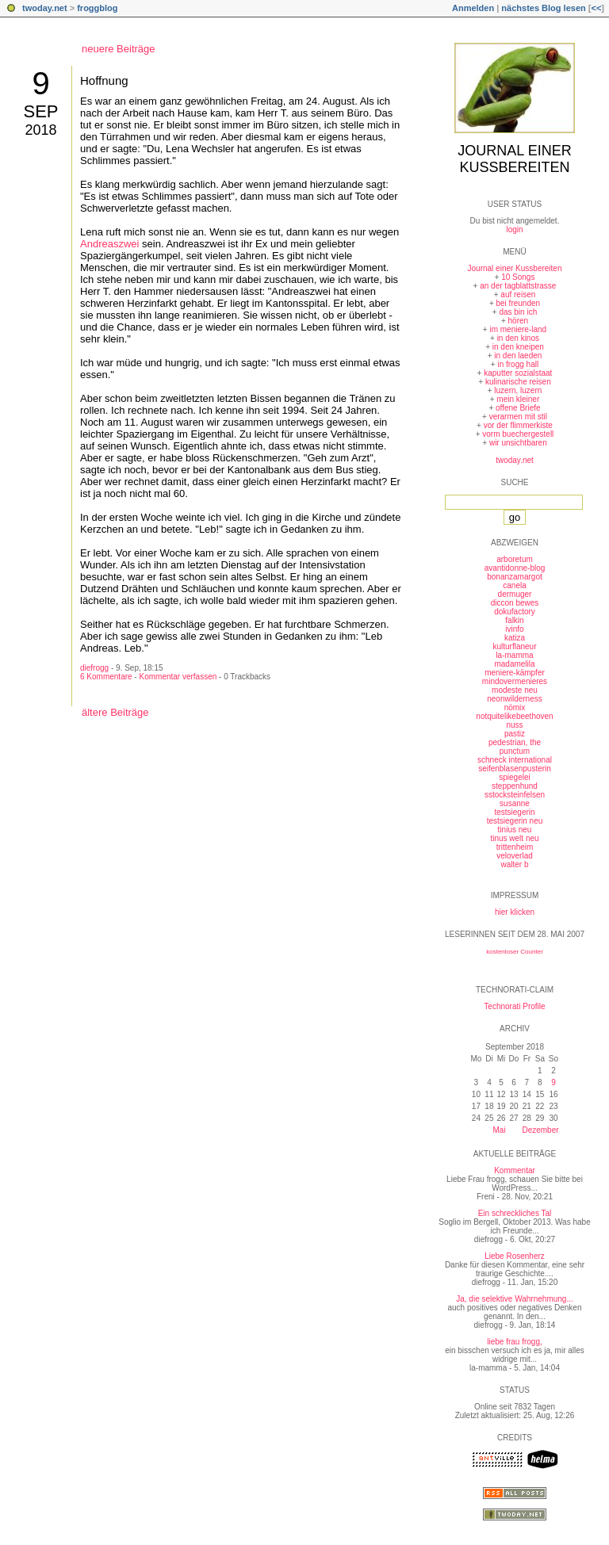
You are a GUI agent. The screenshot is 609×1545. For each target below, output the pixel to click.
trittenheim (515, 847)
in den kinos (518, 338)
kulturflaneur (514, 646)
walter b (514, 864)
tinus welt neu (514, 838)
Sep (40, 111)
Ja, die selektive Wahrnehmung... (514, 1299)
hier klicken (514, 912)
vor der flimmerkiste (518, 425)
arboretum (514, 559)
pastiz (514, 733)
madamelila (514, 664)
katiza (514, 637)
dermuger (515, 594)
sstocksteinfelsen (515, 794)
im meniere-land (517, 329)
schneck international (514, 759)
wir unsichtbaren (518, 442)
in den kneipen (518, 346)
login (514, 229)
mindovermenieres (514, 681)
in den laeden (518, 355)
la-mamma (514, 655)
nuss (514, 725)
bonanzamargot (514, 576)
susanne (515, 803)
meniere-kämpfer (515, 672)
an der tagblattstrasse (518, 285)
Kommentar (514, 1170)
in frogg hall (517, 364)
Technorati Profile (514, 1006)
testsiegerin (514, 812)
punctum (515, 751)
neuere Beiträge (118, 49)
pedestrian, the (514, 742)
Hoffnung (104, 80)
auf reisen (517, 294)
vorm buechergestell (517, 434)
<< (596, 8)
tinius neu (515, 829)
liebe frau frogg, (514, 1341)
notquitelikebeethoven (514, 716)
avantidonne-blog (515, 568)
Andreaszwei (109, 244)
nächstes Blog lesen (543, 8)
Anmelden (473, 8)
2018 (40, 130)
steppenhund (515, 786)
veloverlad (514, 855)
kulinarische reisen (518, 381)
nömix (515, 707)
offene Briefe (518, 407)
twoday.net (44, 8)
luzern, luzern (518, 390)
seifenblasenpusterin (514, 768)
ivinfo (514, 629)
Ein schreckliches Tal (515, 1213)
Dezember (540, 1130)
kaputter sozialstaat (518, 373)
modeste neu (515, 690)
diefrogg (94, 668)
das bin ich (518, 312)
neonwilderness (514, 698)
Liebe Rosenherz (515, 1256)
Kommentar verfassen (177, 676)
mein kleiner (517, 399)
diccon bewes (515, 602)
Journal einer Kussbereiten (514, 159)
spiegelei (514, 777)
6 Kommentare (106, 676)
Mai (498, 1130)
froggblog (97, 8)
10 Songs (517, 277)
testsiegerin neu (515, 820)
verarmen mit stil (518, 416)
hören (518, 320)
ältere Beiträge (115, 712)
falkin (514, 620)
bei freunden (518, 303)
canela (514, 585)
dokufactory (514, 611)
